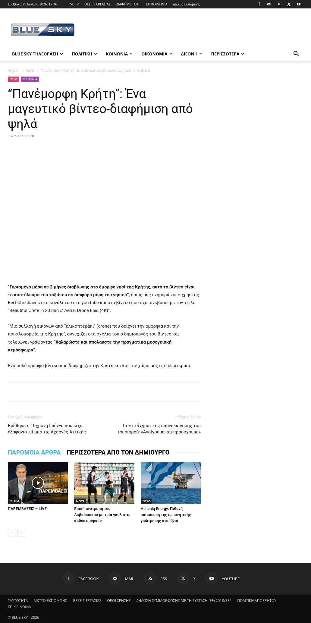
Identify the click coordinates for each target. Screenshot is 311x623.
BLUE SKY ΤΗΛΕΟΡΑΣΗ (37, 54)
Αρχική (14, 70)
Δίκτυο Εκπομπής (186, 4)
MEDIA (14, 501)
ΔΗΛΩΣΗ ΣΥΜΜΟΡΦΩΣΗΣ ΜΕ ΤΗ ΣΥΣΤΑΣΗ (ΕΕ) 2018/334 (183, 600)
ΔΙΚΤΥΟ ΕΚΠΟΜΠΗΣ (50, 600)
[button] (296, 54)
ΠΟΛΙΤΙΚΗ (84, 54)
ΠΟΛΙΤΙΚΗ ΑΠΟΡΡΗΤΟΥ (256, 600)
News (30, 70)
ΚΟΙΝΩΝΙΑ (119, 54)
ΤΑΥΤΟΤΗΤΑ (18, 600)
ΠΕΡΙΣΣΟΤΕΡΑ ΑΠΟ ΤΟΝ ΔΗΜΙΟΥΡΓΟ (118, 452)
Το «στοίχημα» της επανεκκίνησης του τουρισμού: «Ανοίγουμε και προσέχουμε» (159, 429)
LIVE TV (73, 4)
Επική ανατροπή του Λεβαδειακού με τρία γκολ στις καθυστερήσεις (102, 514)
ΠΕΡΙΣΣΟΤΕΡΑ (227, 54)
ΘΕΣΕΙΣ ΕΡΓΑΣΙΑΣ (97, 4)
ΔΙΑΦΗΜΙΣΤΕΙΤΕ (128, 4)
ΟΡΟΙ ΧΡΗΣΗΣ (119, 600)
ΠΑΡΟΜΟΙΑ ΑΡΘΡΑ (34, 452)
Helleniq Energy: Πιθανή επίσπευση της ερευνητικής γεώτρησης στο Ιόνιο (166, 514)
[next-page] (21, 532)
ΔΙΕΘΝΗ (192, 54)
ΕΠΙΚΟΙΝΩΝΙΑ (157, 4)
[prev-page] (11, 532)
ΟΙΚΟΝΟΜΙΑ (156, 54)
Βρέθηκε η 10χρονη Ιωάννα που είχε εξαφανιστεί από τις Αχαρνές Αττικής (47, 429)
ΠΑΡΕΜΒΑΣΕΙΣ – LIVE (27, 508)
